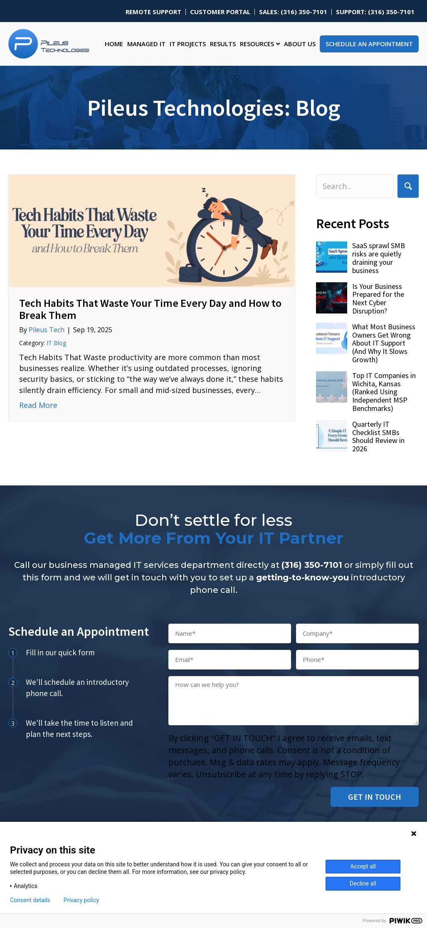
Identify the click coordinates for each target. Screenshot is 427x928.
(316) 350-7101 (311, 565)
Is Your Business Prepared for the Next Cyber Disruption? (378, 298)
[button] (408, 185)
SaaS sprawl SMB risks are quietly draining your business (378, 258)
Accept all (363, 866)
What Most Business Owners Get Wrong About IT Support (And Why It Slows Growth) (383, 343)
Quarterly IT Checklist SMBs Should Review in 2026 (378, 436)
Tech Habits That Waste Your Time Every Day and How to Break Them (150, 309)
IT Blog (56, 343)
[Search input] (354, 186)
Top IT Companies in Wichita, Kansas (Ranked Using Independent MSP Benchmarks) (384, 392)
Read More (38, 405)
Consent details (30, 900)
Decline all (363, 883)
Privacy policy (81, 900)
